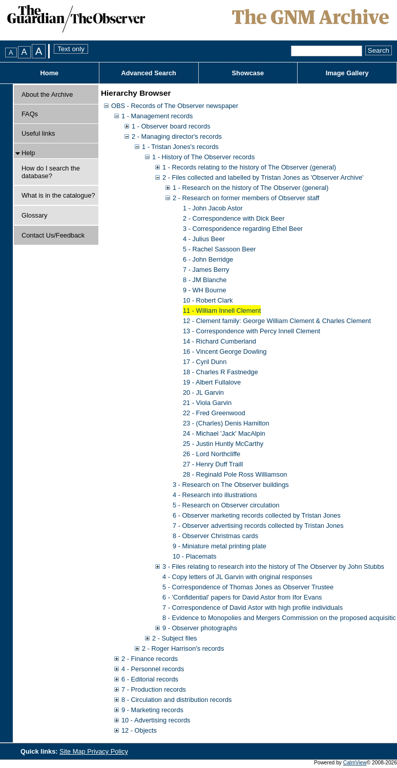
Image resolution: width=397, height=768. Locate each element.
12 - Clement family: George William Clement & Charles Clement (277, 321)
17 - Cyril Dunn (204, 362)
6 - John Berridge (208, 259)
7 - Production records (153, 689)
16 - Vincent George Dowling (224, 351)
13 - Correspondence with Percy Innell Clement (251, 331)
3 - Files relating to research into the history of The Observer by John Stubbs (273, 566)
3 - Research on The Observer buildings (231, 484)
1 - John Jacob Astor (213, 208)
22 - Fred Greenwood (214, 413)
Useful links (38, 133)
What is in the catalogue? (58, 195)
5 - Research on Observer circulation (226, 505)
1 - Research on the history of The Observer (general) (250, 187)
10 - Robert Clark (208, 300)
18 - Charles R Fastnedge (220, 372)
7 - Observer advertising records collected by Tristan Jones (258, 525)
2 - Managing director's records (177, 136)
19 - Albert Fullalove (212, 382)
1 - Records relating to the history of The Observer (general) (249, 167)
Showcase (248, 73)
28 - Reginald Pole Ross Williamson (235, 474)
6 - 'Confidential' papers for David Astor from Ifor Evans (242, 597)
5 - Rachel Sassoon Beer (219, 249)
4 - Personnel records (152, 669)
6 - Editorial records (149, 679)
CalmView (355, 762)
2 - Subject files (174, 638)
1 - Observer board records (171, 126)
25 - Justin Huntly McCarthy (223, 443)
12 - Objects (139, 730)
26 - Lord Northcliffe (211, 454)
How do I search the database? (51, 172)
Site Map (73, 751)
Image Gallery (347, 73)
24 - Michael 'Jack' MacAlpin (224, 433)
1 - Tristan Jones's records (180, 147)
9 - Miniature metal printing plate (219, 546)
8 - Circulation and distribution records (176, 699)
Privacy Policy (107, 751)
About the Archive (47, 94)
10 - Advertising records (155, 720)
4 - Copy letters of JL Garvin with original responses (237, 577)
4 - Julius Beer (204, 239)
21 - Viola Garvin (207, 403)
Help (28, 153)
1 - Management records (157, 116)
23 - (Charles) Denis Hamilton (226, 423)
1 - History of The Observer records (203, 157)
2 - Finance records (149, 659)
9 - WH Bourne (204, 290)
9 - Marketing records (152, 710)
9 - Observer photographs (199, 628)
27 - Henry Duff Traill (213, 464)
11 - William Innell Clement (222, 310)
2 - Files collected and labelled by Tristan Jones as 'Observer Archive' (263, 177)
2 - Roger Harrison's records (183, 648)
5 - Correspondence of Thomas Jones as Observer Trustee (247, 587)
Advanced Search (148, 73)
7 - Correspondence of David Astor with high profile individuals (252, 607)
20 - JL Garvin (203, 392)
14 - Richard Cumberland (219, 341)
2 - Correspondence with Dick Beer (233, 218)
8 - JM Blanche (204, 280)
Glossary (35, 215)
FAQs (30, 114)
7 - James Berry (206, 269)
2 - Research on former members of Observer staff (246, 198)
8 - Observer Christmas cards (215, 536)
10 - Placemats (194, 556)
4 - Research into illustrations (215, 495)
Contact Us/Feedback (53, 235)
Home (49, 73)
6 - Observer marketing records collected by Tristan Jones (257, 515)
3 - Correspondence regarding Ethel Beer (243, 228)
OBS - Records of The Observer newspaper (174, 106)
